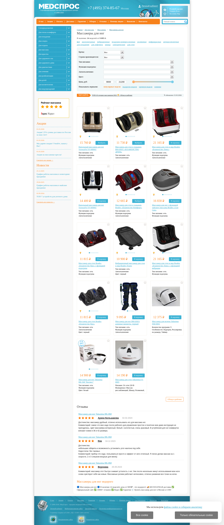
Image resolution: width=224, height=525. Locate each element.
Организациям (140, 500)
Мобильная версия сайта (74, 508)
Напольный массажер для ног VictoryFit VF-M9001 (91, 206)
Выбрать (101, 143)
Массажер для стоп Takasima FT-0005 (129, 380)
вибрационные (103, 42)
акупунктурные (88, 42)
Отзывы (103, 21)
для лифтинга (97, 44)
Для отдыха (43, 45)
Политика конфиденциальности (110, 508)
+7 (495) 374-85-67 (103, 8)
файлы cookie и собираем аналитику (183, 507)
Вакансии (131, 21)
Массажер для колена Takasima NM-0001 (165, 322)
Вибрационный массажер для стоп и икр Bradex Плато (130, 264)
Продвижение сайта (65, 519)
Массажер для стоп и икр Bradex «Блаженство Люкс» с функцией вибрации (166, 265)
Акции (50, 21)
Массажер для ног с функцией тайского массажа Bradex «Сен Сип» (165, 207)
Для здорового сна (45, 58)
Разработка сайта (92, 519)
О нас (41, 21)
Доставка (70, 21)
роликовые (142, 42)
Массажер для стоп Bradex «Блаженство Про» (90, 322)
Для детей (42, 80)
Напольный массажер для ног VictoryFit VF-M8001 (91, 148)
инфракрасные (155, 42)
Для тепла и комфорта (47, 32)
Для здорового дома (46, 63)
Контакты (143, 21)
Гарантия (82, 21)
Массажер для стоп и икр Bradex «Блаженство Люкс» (166, 148)
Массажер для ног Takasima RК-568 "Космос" (90, 380)
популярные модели (112, 87)
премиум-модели (145, 87)
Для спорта (42, 41)
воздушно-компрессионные (123, 42)
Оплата (59, 21)
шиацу (108, 44)
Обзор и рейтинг (175, 399)
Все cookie (142, 515)
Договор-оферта (91, 508)
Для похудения (44, 37)
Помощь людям (116, 21)
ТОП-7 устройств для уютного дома (52, 196)
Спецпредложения (45, 28)
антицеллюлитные (171, 42)
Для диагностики (45, 67)
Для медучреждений (46, 89)
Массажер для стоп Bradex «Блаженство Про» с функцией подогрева (92, 265)
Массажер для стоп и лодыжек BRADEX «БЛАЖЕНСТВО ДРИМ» (128, 149)
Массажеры (101, 30)
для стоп (131, 44)
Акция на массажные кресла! (49, 154)
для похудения (83, 44)
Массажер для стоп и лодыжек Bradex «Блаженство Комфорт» (128, 206)
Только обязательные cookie (196, 515)
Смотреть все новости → (46, 202)
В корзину (175, 143)
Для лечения (43, 71)
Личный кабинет (150, 6)
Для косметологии (45, 85)
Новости (43, 165)
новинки (157, 87)
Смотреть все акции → (45, 160)
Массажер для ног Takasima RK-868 (95, 414)
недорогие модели (130, 87)
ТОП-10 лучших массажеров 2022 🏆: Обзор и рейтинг (112, 95)
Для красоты (43, 54)
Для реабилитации (45, 76)
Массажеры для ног (116, 30)
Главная (80, 30)
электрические (119, 44)
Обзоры (92, 21)
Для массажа (43, 50)
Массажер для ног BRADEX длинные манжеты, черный (127, 322)
